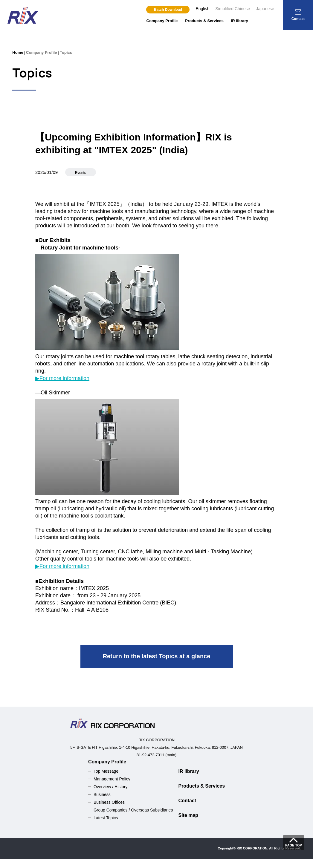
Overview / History (111, 786)
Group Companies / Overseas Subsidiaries (133, 810)
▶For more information (62, 378)
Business (102, 794)
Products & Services (204, 21)
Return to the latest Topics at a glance (156, 656)
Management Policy (112, 779)
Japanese (265, 8)
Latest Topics (106, 817)
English (202, 8)
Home (17, 52)
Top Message (106, 771)
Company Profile (162, 21)
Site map (188, 815)
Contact (187, 800)
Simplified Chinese (232, 8)
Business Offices (109, 802)
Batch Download (168, 9)
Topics (66, 52)
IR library (239, 21)
